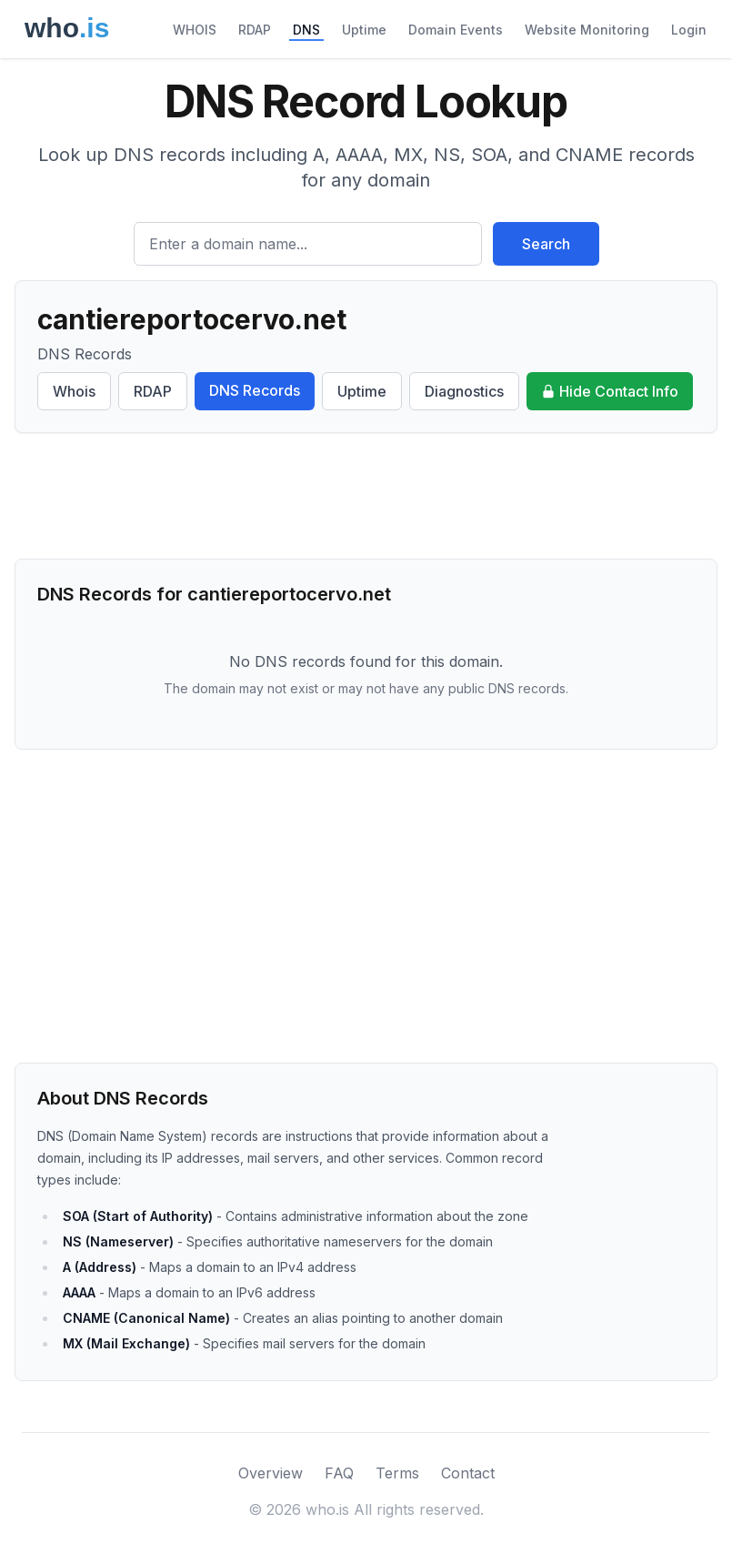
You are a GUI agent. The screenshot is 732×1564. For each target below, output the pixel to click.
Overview (270, 1473)
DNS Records (254, 390)
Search (546, 244)
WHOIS (194, 29)
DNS (306, 29)
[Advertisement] (366, 496)
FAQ (339, 1473)
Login (689, 29)
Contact (468, 1473)
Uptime (364, 29)
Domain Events (455, 29)
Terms (397, 1473)
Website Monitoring (587, 29)
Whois (74, 391)
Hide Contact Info (609, 391)
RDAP (254, 29)
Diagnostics (464, 391)
